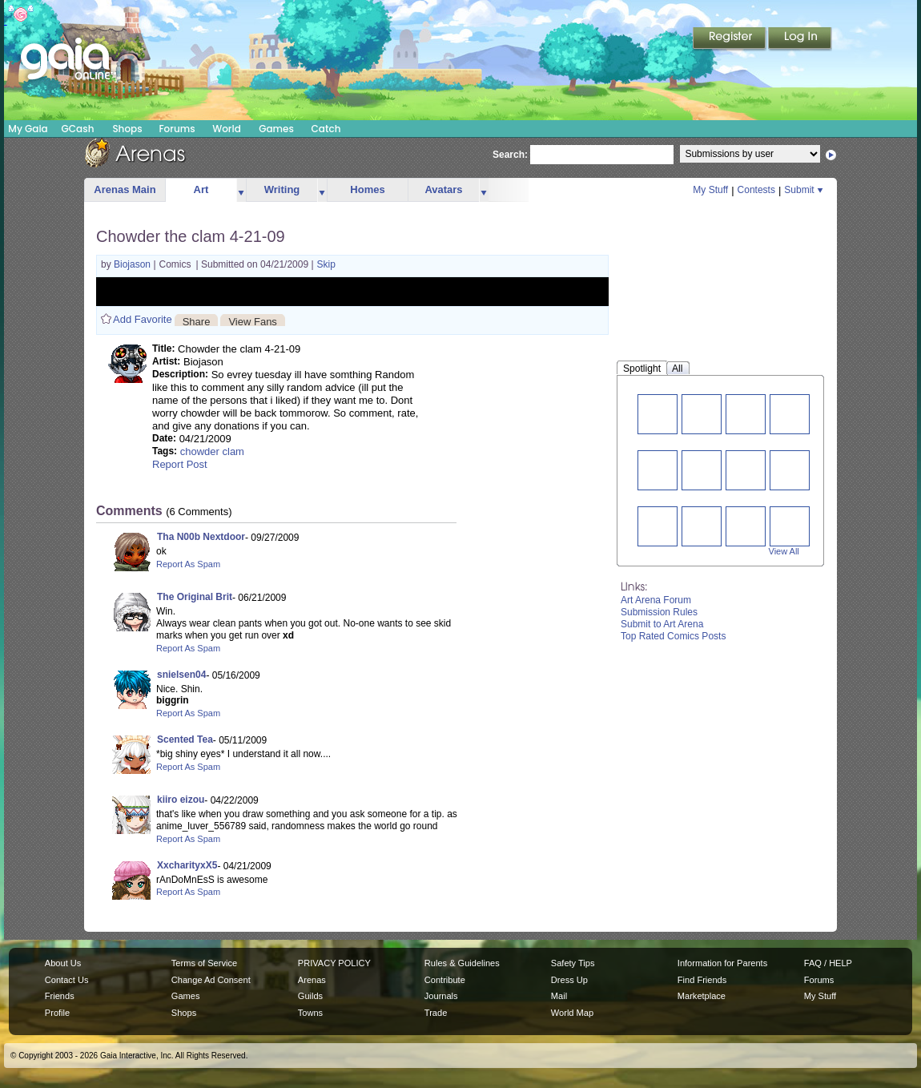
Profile (57, 1012)
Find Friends (702, 980)
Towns (310, 1012)
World (226, 128)
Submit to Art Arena (662, 624)
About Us (63, 963)
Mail (559, 996)
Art (201, 189)
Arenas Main (124, 189)
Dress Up (569, 980)
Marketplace (702, 996)
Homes (367, 189)
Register (730, 39)
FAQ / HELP (828, 963)
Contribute (444, 980)
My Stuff (710, 189)
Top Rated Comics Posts (673, 636)
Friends (59, 996)
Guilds (310, 996)
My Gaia (27, 128)
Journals (441, 996)
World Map (572, 1012)
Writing (282, 189)
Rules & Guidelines (462, 963)
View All (784, 551)
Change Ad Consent (211, 980)
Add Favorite (142, 319)
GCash (78, 128)
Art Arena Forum (656, 600)
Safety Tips (573, 963)
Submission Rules (659, 612)
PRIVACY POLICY (334, 963)
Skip (326, 264)
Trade (435, 1012)
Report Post (179, 464)
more (241, 190)
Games (276, 128)
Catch (326, 128)
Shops (127, 128)
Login (800, 39)
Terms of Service (204, 963)
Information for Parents (722, 963)
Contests (756, 189)
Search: (510, 154)
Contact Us (67, 980)
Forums (177, 128)
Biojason (133, 264)
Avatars (443, 189)
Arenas (312, 980)
